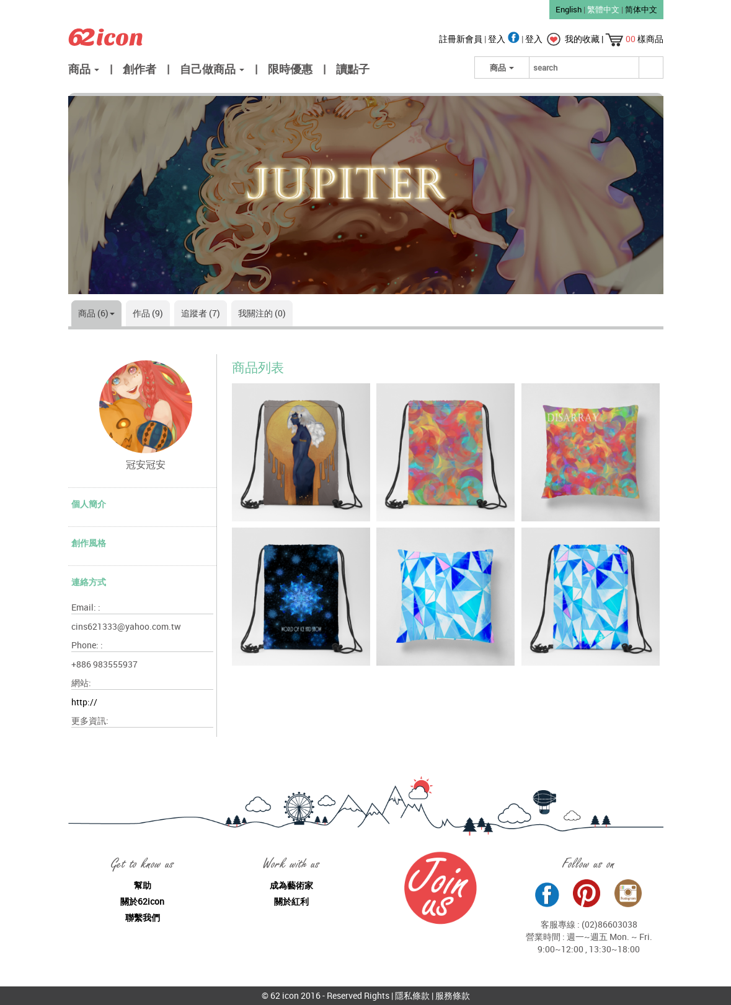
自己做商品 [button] (212, 68)
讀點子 (353, 68)
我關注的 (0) (262, 313)
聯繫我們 (142, 917)
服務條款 (452, 995)
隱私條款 (412, 995)
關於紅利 (291, 901)
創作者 (139, 68)
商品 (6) (96, 313)
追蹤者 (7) (200, 313)
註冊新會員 (461, 39)
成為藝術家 (291, 885)
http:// (84, 702)
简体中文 (641, 9)
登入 (504, 39)
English (569, 9)
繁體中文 (603, 9)
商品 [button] (83, 68)
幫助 (142, 885)
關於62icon (142, 901)
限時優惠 (290, 68)
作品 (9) (148, 313)
